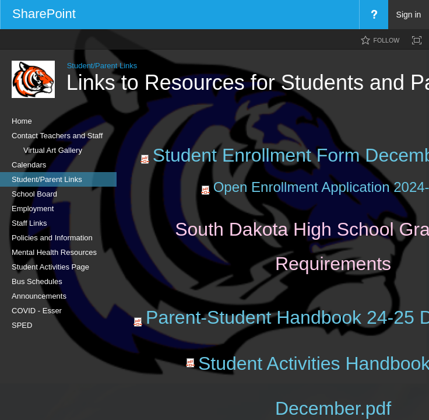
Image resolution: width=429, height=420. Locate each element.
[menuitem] (373, 14)
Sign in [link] (408, 14)
